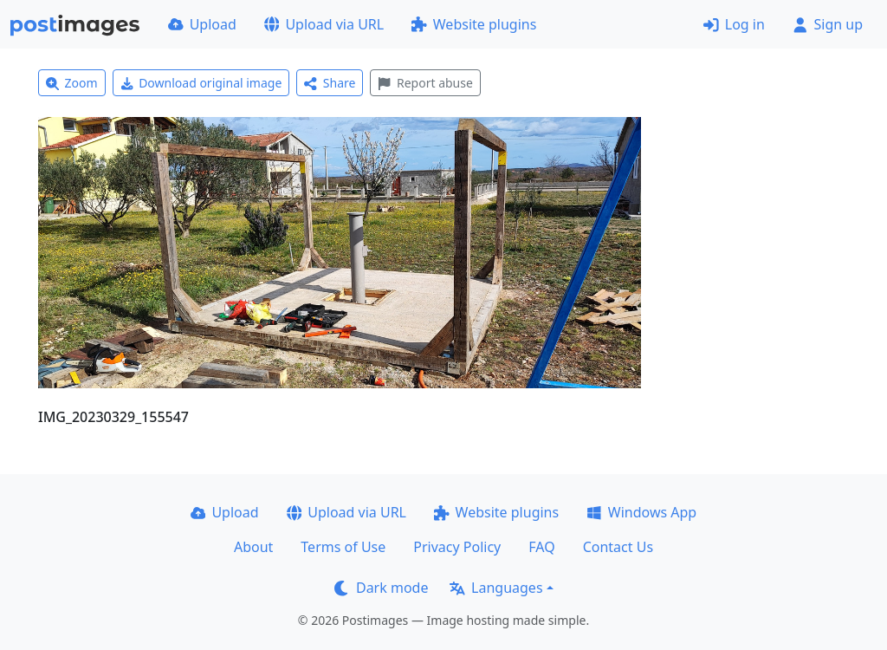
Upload (202, 24)
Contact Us (618, 546)
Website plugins (473, 24)
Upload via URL (324, 24)
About (253, 546)
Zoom (72, 83)
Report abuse (425, 83)
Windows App (641, 512)
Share (329, 83)
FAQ (541, 546)
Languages (496, 587)
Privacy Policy (457, 546)
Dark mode (381, 587)
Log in (734, 24)
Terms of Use (343, 546)
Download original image (201, 83)
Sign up (828, 24)
